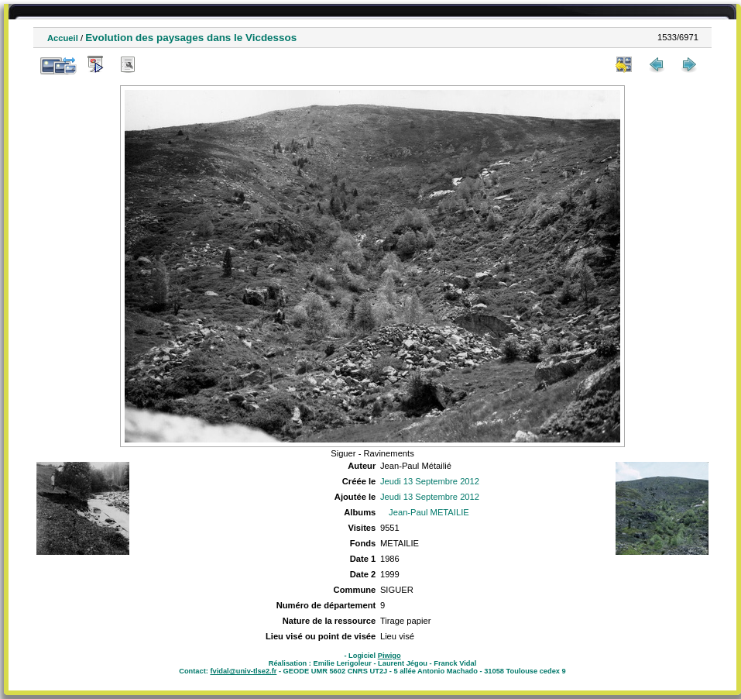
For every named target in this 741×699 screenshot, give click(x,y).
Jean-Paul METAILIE (429, 512)
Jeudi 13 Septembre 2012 (429, 481)
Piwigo (389, 655)
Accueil (62, 38)
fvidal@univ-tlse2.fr (243, 671)
